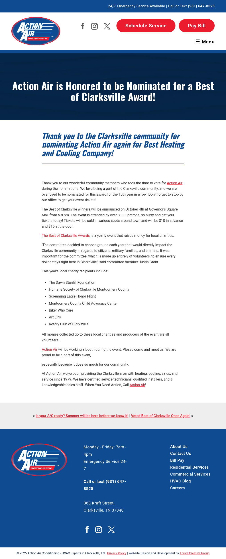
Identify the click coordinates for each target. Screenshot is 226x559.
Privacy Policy (116, 553)
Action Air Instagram (94, 26)
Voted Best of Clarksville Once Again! (160, 416)
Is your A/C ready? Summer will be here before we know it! (82, 416)
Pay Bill (197, 25)
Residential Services (189, 467)
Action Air (175, 183)
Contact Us (180, 453)
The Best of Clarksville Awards (66, 235)
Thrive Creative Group (195, 553)
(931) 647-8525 (201, 6)
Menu (205, 41)
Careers (177, 488)
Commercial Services (190, 474)
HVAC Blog (180, 481)
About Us (178, 446)
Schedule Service (146, 25)
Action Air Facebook (82, 26)
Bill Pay (177, 460)
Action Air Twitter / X (107, 26)
